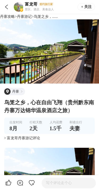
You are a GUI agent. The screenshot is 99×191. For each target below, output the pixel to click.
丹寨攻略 (7, 17)
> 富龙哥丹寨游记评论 (22, 138)
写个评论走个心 (59, 183)
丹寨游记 (24, 17)
